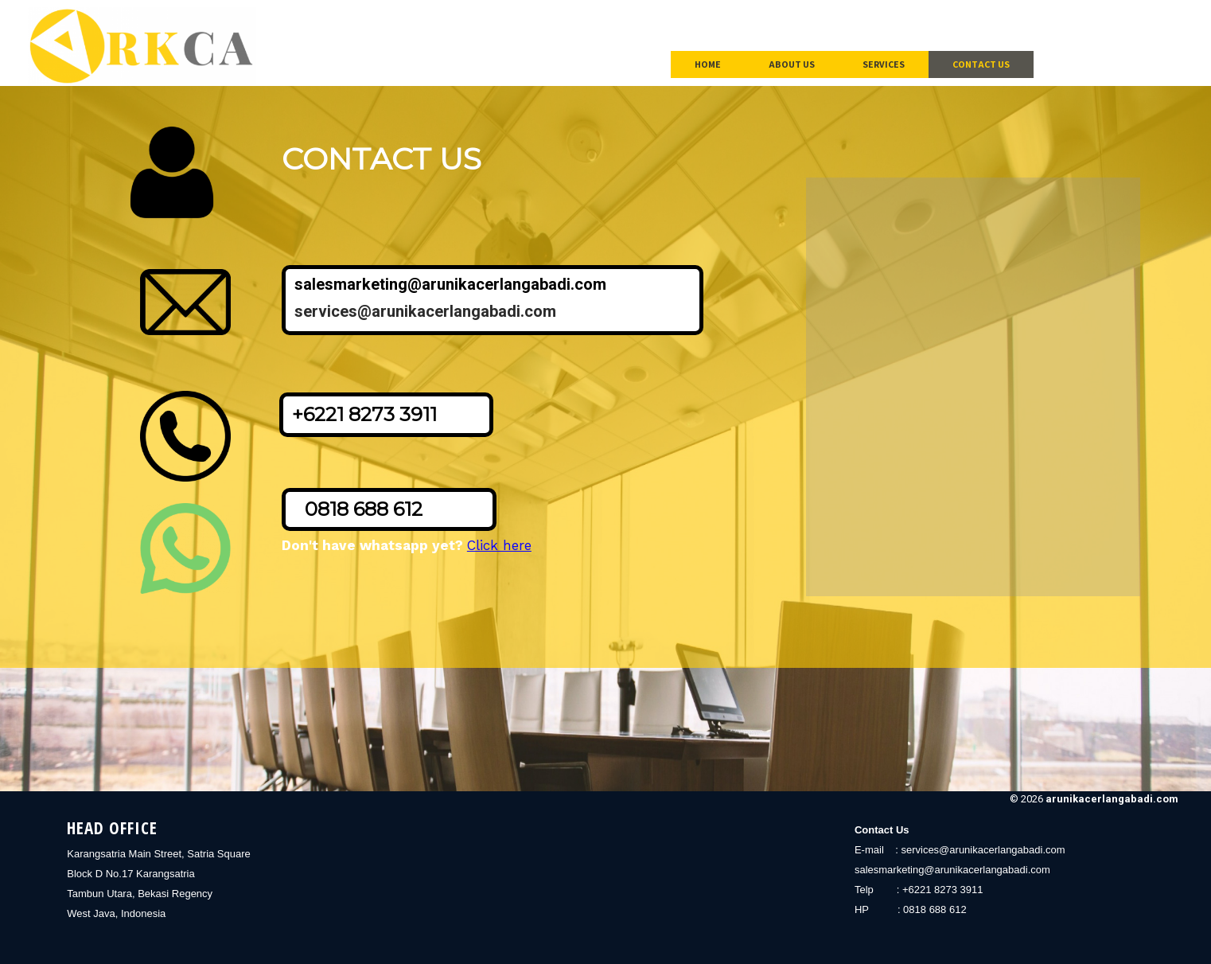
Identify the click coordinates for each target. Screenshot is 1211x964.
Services (883, 64)
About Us (792, 64)
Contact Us (981, 64)
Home (708, 64)
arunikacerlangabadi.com (1112, 799)
